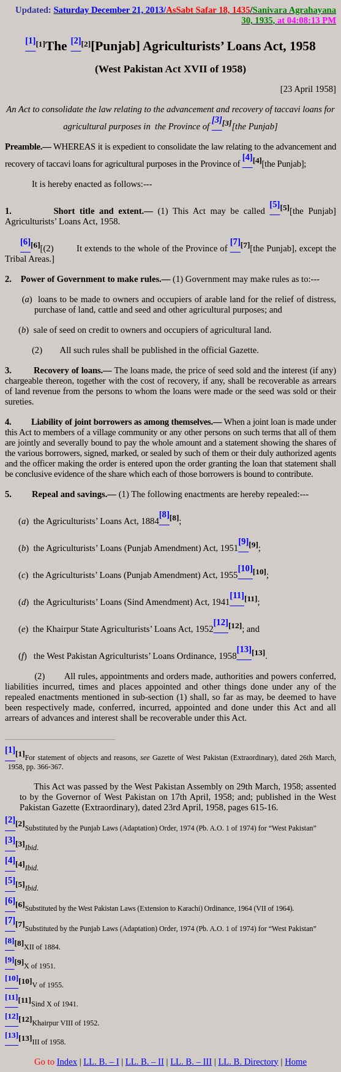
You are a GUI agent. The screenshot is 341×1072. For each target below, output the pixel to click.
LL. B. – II (145, 1061)
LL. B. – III (191, 1061)
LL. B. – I (101, 1061)
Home (296, 1061)
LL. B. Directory (248, 1061)
